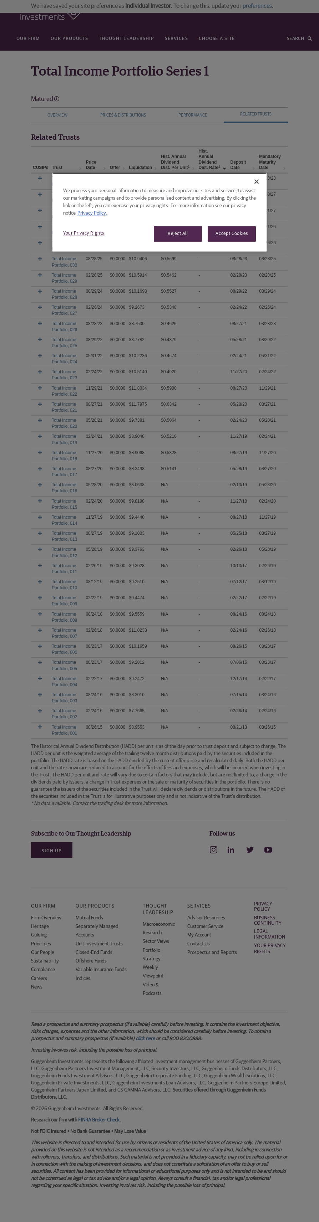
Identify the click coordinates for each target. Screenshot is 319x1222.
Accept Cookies (232, 233)
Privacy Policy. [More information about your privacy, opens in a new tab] (92, 213)
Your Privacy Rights (83, 233)
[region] (159, 212)
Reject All (178, 233)
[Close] (256, 181)
